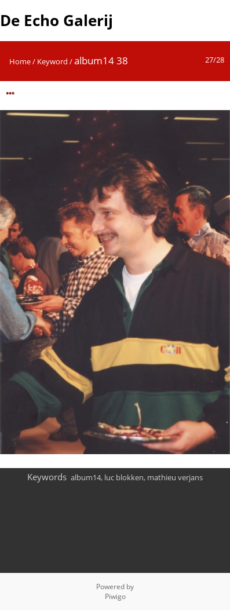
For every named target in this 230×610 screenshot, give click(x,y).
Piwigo (115, 596)
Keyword (52, 61)
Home (20, 61)
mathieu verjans (175, 477)
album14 (86, 477)
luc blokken (124, 477)
